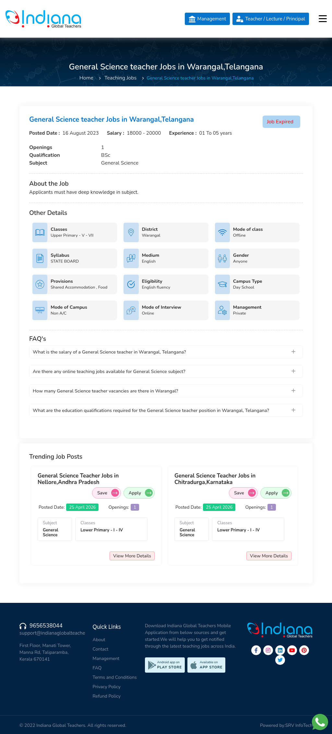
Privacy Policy (107, 687)
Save (112, 493)
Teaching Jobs (120, 77)
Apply (145, 493)
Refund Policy (107, 696)
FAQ (97, 668)
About (99, 640)
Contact (100, 649)
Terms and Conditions (115, 677)
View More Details (136, 556)
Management (106, 658)
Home (86, 77)
